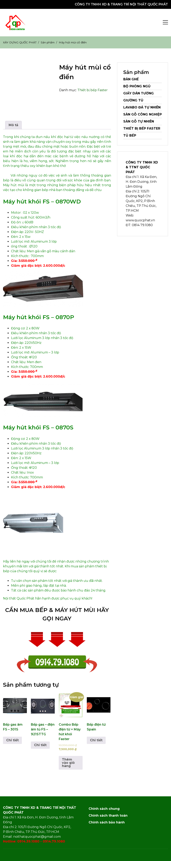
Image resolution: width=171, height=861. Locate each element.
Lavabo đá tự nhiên (142, 107)
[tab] (13, 125)
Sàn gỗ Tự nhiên (138, 121)
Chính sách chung (104, 809)
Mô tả (13, 125)
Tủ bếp (129, 135)
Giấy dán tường (138, 93)
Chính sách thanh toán (108, 815)
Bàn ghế (131, 79)
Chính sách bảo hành (107, 822)
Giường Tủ (133, 100)
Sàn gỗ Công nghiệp (142, 114)
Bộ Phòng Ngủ (137, 86)
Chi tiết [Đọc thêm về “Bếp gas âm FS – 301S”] (12, 740)
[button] (15, 22)
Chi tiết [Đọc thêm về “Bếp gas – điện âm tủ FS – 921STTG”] (40, 745)
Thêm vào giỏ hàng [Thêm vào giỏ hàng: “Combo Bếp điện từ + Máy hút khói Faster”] (68, 763)
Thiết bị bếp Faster (92, 90)
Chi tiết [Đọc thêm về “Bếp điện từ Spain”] (96, 740)
